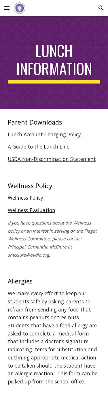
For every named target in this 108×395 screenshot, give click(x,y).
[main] (54, 62)
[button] (7, 8)
